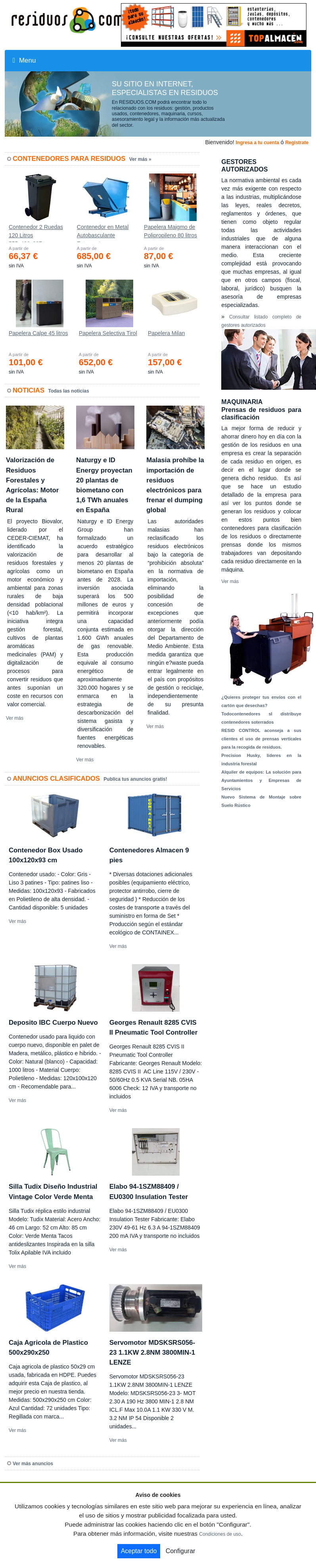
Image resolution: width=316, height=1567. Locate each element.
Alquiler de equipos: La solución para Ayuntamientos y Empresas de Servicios (261, 780)
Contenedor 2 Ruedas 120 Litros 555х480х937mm (36, 233)
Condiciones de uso (220, 1534)
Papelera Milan (166, 333)
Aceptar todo (139, 1551)
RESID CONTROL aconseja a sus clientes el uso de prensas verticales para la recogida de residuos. (261, 738)
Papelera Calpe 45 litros (38, 333)
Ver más (14, 718)
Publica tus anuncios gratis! (135, 779)
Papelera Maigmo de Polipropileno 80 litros (170, 231)
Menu (24, 60)
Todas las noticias (68, 391)
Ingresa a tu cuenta (257, 142)
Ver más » (140, 159)
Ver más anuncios (33, 1463)
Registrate (296, 142)
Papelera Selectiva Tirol (108, 333)
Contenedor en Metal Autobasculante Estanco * (103, 233)
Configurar (180, 1551)
